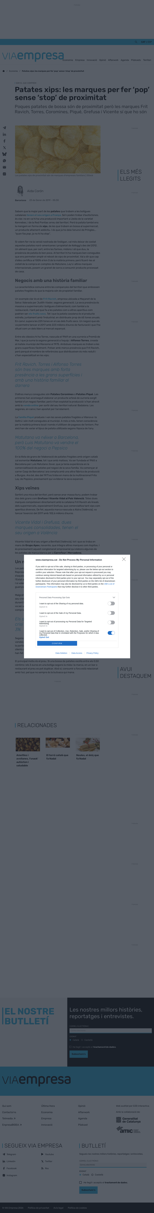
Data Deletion (61, 653)
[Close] (124, 560)
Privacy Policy (92, 653)
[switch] (111, 603)
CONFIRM (57, 643)
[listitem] (77, 597)
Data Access (76, 653)
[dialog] (77, 606)
